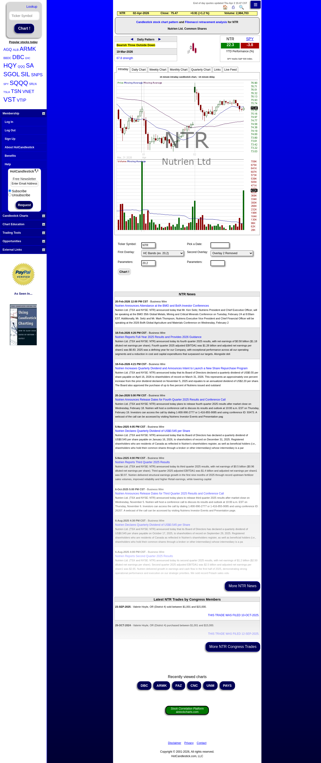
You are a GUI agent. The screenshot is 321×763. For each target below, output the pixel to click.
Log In (9, 122)
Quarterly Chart (201, 69)
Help (8, 164)
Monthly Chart (178, 69)
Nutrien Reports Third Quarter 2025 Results (142, 462)
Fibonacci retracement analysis (206, 22)
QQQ (21, 66)
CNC (194, 685)
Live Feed (230, 69)
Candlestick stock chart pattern (157, 22)
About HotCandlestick (19, 147)
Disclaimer (174, 743)
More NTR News (242, 586)
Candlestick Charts (24, 215)
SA (30, 65)
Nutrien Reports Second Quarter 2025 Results (144, 556)
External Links (24, 249)
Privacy (189, 743)
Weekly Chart (157, 69)
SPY (6, 84)
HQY (10, 65)
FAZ (179, 685)
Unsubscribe (19, 195)
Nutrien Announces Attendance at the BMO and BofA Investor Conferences (162, 305)
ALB (16, 50)
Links (217, 69)
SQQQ (19, 82)
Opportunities (24, 241)
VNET (28, 91)
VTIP (21, 100)
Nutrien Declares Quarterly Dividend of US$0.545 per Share (152, 431)
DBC (18, 57)
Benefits (10, 155)
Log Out (10, 130)
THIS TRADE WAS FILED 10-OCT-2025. (233, 615)
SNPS (37, 74)
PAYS (227, 685)
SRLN (33, 84)
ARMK (28, 49)
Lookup (31, 6)
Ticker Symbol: (127, 244)
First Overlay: (126, 252)
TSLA (7, 92)
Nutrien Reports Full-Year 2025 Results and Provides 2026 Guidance (158, 337)
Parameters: (125, 262)
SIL (25, 74)
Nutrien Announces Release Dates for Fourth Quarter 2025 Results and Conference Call (170, 399)
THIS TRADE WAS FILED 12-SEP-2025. (233, 633)
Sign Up (10, 139)
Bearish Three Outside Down (136, 45)
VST (10, 99)
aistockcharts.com (187, 710)
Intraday (123, 69)
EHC (27, 58)
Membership (24, 113)
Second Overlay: (197, 252)
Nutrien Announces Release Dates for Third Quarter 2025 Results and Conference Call (169, 493)
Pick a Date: (194, 244)
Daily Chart (139, 69)
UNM (210, 685)
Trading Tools (24, 232)
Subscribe (17, 191)
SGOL (12, 74)
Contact (201, 743)
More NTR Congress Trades (232, 647)
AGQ (8, 50)
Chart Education (24, 224)
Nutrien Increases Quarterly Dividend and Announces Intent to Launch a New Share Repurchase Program (181, 368)
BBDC (7, 58)
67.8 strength (125, 58)
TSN (16, 91)
